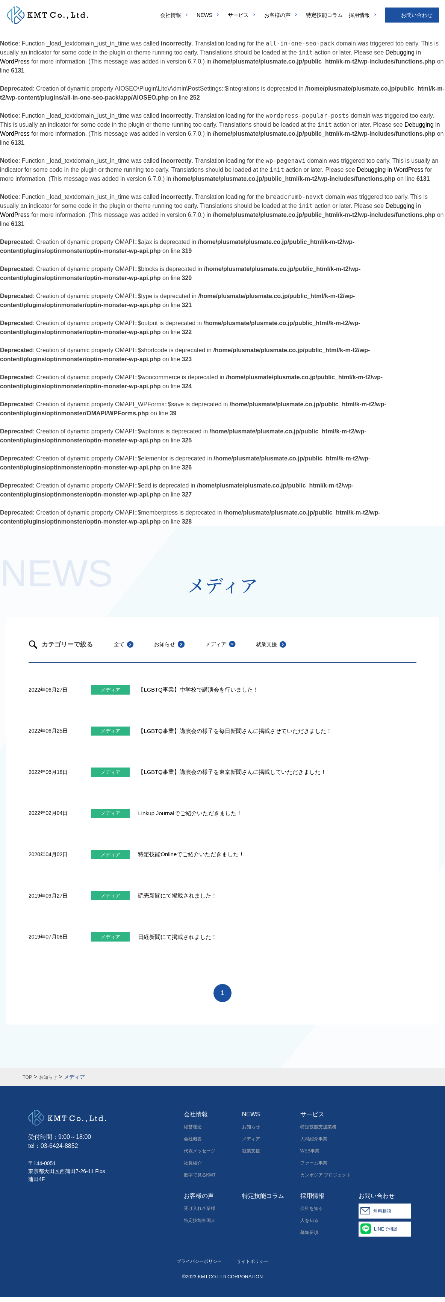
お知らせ (172, 644)
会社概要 (193, 1144)
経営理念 (193, 1132)
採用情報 (359, 15)
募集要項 (309, 1237)
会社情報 (170, 15)
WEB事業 (309, 1156)
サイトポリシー (252, 1266)
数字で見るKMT (200, 1180)
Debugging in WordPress (390, 170)
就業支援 (287, 644)
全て (120, 644)
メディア (230, 644)
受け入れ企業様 (199, 1213)
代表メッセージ (199, 1156)
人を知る (309, 1225)
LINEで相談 (392, 1234)
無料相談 (388, 1216)
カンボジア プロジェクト (325, 1180)
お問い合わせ (417, 15)
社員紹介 (193, 1168)
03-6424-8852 (59, 1151)
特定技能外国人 (199, 1225)
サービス (238, 15)
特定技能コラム (324, 15)
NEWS (204, 15)
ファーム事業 (313, 1168)
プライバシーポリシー (199, 1266)
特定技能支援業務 (318, 1132)
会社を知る (311, 1213)
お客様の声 (277, 15)
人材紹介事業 (313, 1144)
